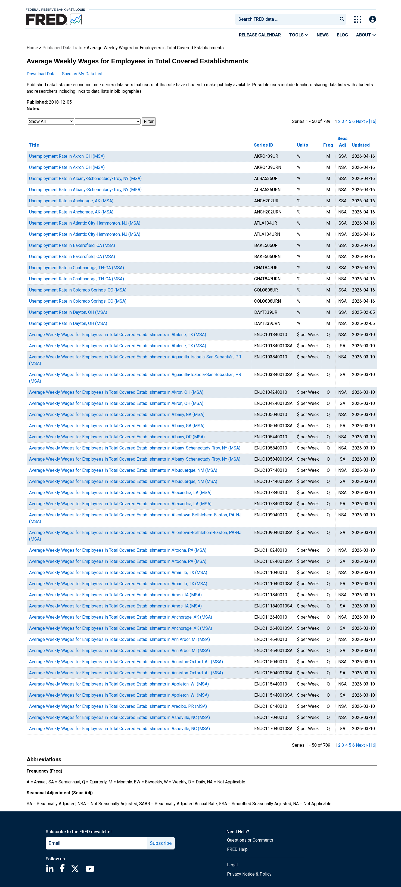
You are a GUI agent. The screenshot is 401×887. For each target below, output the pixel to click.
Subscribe (161, 843)
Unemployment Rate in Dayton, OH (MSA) (68, 312)
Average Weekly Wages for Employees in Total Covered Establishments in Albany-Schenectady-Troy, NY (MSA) (134, 448)
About (366, 35)
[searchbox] (287, 19)
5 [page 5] (350, 121)
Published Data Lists (62, 47)
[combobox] (286, 19)
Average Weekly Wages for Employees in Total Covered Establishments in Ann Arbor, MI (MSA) (119, 639)
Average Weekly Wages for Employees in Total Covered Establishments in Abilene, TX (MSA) (117, 334)
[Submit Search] (342, 19)
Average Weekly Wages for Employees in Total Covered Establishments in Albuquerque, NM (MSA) (123, 470)
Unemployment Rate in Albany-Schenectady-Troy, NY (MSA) (85, 178)
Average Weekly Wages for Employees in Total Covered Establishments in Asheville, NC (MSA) (119, 717)
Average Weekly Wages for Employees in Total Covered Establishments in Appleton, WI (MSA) (119, 684)
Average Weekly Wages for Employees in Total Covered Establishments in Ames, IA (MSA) (115, 594)
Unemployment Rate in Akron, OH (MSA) (67, 156)
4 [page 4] (346, 121)
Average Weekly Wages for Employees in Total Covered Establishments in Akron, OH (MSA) (116, 392)
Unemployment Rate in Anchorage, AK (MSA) (71, 200)
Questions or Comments (250, 840)
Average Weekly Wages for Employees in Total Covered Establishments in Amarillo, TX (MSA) (118, 572)
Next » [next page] (362, 121)
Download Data (41, 73)
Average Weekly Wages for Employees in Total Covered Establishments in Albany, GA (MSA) (116, 414)
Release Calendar (260, 35)
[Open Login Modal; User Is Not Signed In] (372, 19)
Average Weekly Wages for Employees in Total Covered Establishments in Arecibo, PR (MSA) (118, 706)
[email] (96, 843)
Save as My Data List (82, 73)
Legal (232, 864)
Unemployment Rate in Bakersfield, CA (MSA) (72, 245)
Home (32, 47)
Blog (342, 35)
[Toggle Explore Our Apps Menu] (357, 19)
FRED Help (237, 849)
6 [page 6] (353, 121)
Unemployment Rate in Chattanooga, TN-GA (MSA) (76, 267)
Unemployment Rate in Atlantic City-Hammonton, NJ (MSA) (84, 223)
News (323, 35)
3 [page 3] (343, 121)
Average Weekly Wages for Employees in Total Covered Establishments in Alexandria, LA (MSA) (120, 492)
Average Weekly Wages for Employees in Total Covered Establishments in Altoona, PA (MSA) (117, 550)
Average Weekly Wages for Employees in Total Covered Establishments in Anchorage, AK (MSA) (120, 617)
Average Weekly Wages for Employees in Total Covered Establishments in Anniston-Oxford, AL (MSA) (126, 661)
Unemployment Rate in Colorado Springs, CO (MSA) (77, 290)
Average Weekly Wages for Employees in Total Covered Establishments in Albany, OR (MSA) (117, 436)
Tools (299, 35)
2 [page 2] (339, 121)
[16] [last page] (372, 121)
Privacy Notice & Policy (249, 874)
